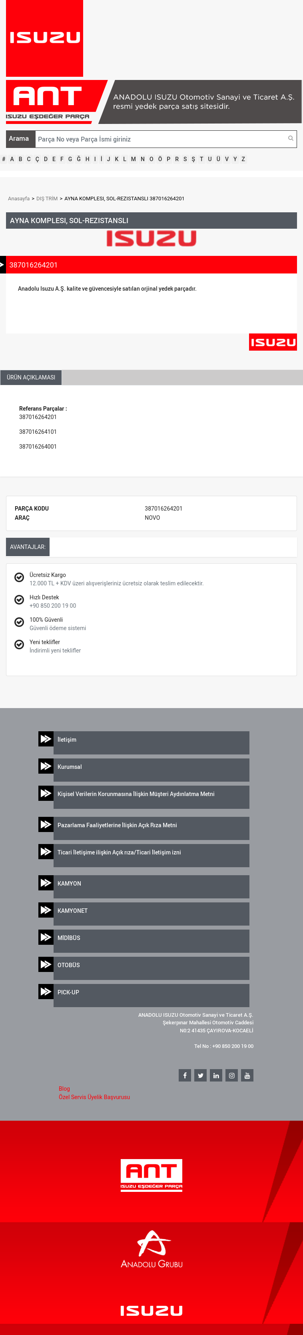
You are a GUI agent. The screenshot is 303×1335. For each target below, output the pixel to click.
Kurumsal (70, 766)
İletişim (67, 739)
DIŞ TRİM (47, 199)
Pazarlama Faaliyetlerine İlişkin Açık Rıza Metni (117, 825)
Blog (64, 1089)
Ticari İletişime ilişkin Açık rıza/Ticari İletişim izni (119, 852)
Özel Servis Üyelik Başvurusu (94, 1097)
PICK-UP (68, 992)
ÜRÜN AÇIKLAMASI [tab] (31, 377)
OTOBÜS (69, 965)
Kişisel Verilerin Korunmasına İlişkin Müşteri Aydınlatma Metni (136, 794)
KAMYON (69, 883)
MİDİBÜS (69, 938)
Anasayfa (19, 199)
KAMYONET (73, 910)
